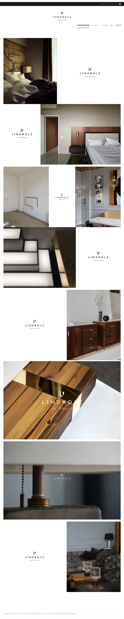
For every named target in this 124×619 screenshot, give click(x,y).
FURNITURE (95, 25)
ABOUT (112, 25)
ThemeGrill (52, 613)
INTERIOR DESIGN (83, 25)
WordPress (72, 613)
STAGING (105, 25)
